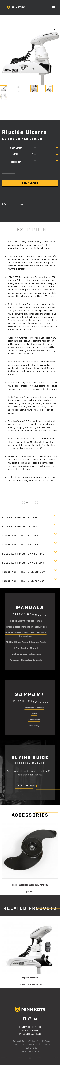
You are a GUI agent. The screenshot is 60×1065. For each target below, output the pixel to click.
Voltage (16, 154)
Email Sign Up (30, 1030)
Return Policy (30, 1044)
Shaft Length (16, 148)
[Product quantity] (8, 170)
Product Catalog (30, 1034)
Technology (16, 162)
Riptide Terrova (30, 977)
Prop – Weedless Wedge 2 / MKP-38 (30, 885)
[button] (53, 7)
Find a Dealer (30, 183)
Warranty (33, 1041)
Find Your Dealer (30, 1027)
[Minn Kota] (15, 7)
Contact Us (18, 1041)
